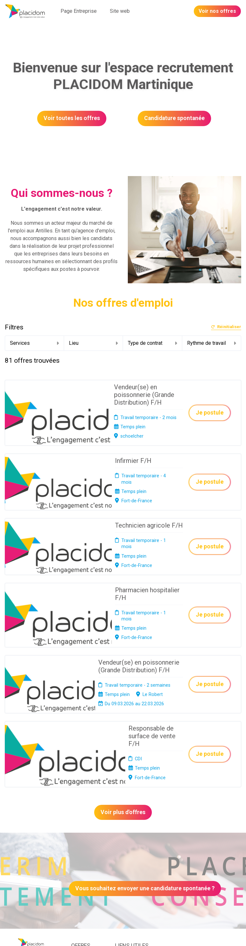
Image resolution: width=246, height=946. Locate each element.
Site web (120, 11)
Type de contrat (152, 343)
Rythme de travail (211, 343)
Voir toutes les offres (72, 118)
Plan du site (127, 850)
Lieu (93, 343)
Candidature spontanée (174, 118)
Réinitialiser (226, 327)
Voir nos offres (217, 11)
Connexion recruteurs (126, 860)
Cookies (123, 842)
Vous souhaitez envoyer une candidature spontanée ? (145, 774)
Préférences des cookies (128, 873)
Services (34, 343)
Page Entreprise (79, 11)
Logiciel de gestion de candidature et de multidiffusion (123, 934)
